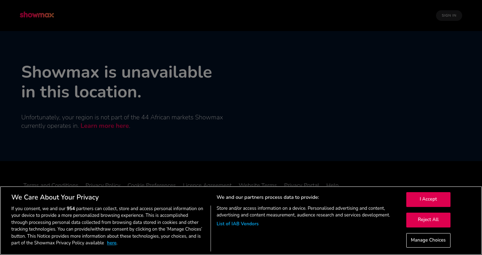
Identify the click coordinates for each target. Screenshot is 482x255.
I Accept (428, 199)
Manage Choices (428, 240)
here (111, 243)
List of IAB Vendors (238, 224)
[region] (241, 220)
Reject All (428, 220)
